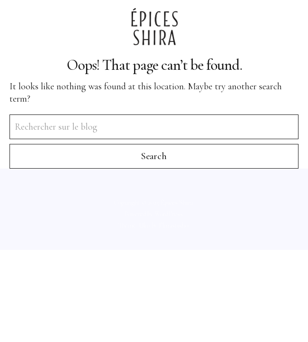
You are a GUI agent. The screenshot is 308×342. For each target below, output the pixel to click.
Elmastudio (173, 225)
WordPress (168, 214)
